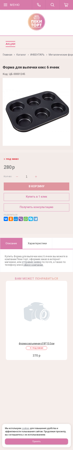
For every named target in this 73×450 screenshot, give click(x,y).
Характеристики (37, 243)
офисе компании (33, 264)
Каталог (21, 54)
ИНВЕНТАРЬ (37, 54)
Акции (10, 44)
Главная (7, 54)
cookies (25, 428)
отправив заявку (31, 262)
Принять (36, 441)
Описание (11, 243)
